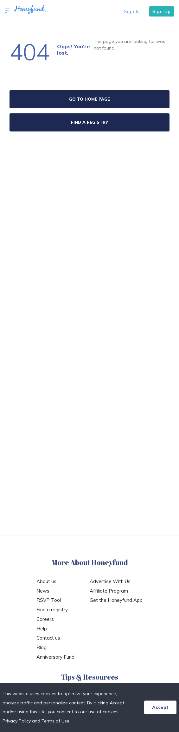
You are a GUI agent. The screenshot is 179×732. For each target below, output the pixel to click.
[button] (7, 11)
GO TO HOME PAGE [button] (89, 99)
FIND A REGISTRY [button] (89, 122)
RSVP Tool (48, 600)
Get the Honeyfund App (116, 600)
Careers (45, 619)
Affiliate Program (109, 591)
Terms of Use (55, 721)
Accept (160, 707)
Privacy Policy (17, 721)
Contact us (48, 638)
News (42, 591)
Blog (41, 647)
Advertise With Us (110, 581)
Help (41, 629)
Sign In (132, 11)
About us (46, 581)
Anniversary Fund (55, 657)
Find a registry (52, 610)
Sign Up (161, 11)
